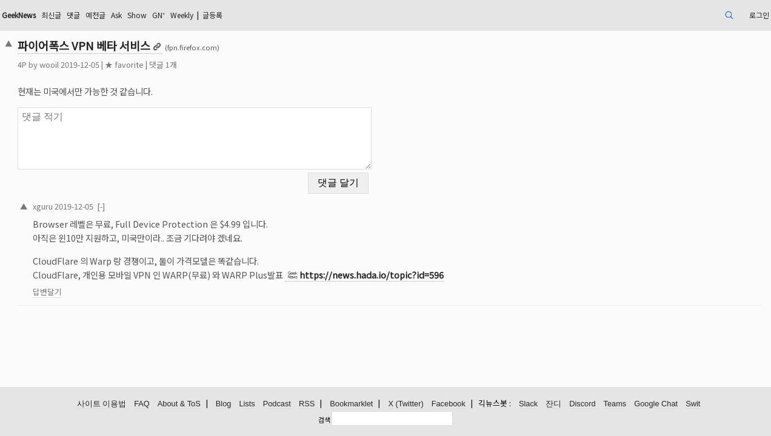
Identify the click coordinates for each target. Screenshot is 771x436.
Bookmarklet (351, 404)
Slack (528, 404)
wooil (123, 64)
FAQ (142, 404)
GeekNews (100, 14)
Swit (693, 404)
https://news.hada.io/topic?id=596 (445, 267)
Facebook (449, 404)
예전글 (190, 14)
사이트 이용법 (102, 404)
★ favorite (198, 64)
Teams (615, 404)
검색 (324, 419)
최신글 (140, 14)
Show (238, 14)
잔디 (553, 404)
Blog (224, 404)
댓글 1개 (237, 64)
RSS (307, 404)
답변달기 (121, 284)
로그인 (680, 14)
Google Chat (656, 404)
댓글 (165, 14)
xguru (117, 198)
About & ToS (179, 404)
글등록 (329, 14)
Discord (582, 404)
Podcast (277, 404)
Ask (214, 14)
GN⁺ (264, 14)
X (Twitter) (405, 404)
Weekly (292, 14)
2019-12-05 (147, 198)
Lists (247, 404)
